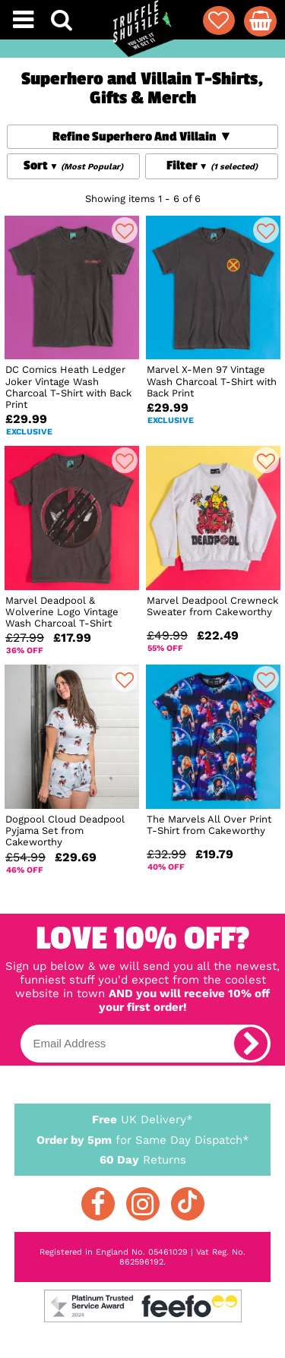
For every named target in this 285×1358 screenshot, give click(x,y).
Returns (143, 1159)
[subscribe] (251, 1043)
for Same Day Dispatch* (143, 1137)
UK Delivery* (143, 1118)
